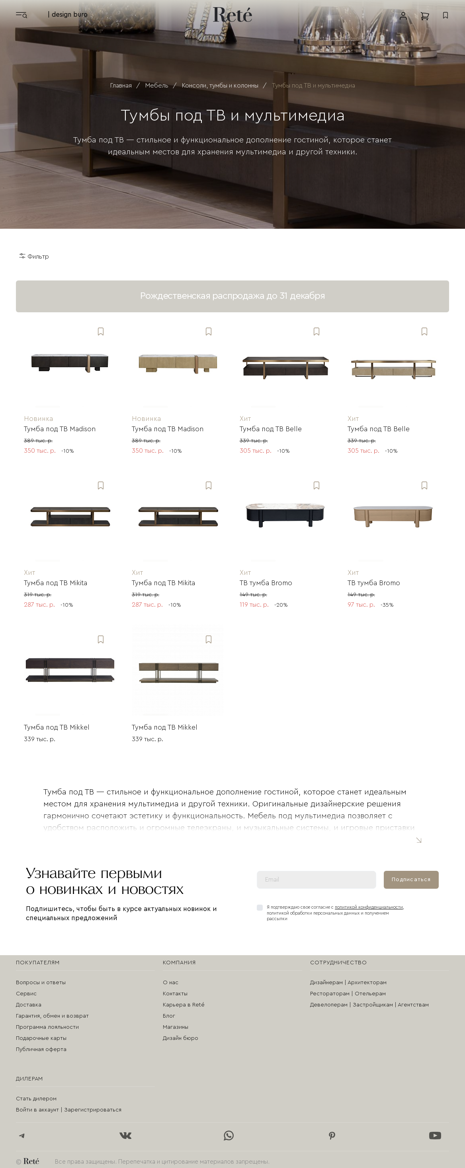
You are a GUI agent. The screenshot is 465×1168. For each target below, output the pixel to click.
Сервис (26, 990)
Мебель (156, 85)
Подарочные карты (41, 1035)
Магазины (175, 1023)
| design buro (68, 14)
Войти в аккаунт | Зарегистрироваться (68, 1106)
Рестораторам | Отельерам (348, 990)
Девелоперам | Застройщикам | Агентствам (369, 1001)
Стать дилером (36, 1095)
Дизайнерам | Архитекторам (348, 979)
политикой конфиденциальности (369, 903)
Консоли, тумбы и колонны (220, 85)
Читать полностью (418, 836)
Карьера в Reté (184, 1001)
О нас (170, 979)
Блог (169, 1012)
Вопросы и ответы (41, 979)
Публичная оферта (41, 1046)
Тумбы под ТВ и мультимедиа (313, 85)
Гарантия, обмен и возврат (52, 1012)
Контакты (175, 990)
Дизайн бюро (180, 1035)
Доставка (28, 1001)
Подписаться (411, 875)
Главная (121, 85)
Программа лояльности (47, 1023)
